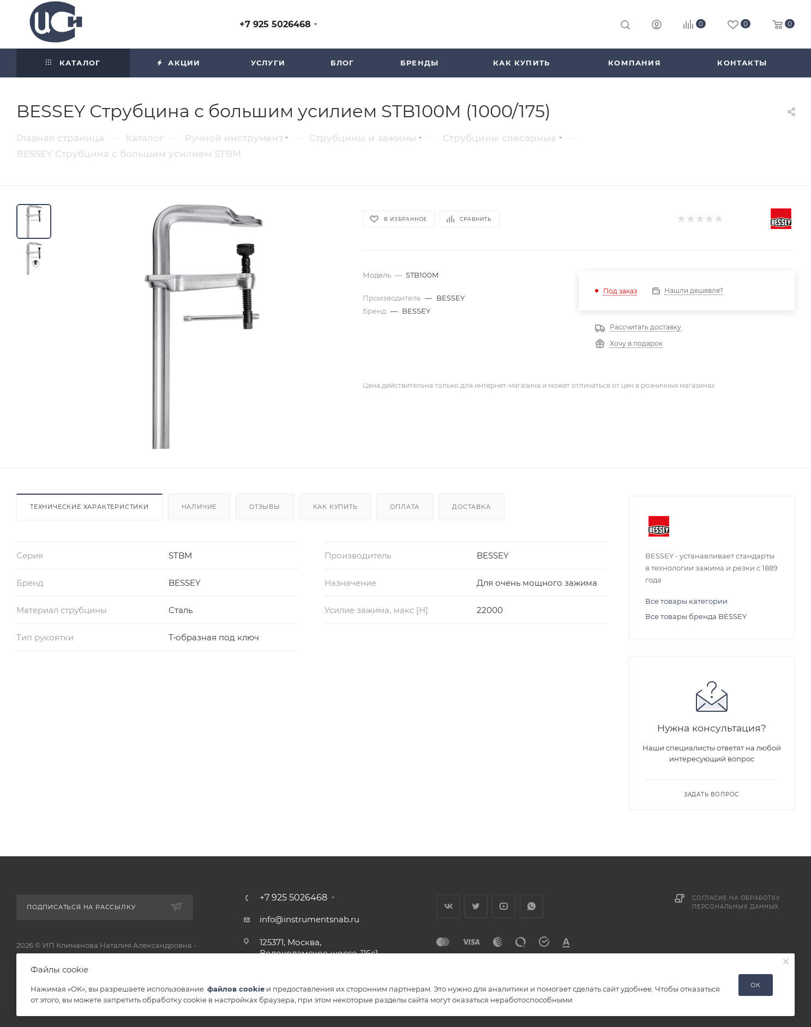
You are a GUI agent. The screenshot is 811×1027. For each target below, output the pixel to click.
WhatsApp (531, 906)
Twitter (476, 906)
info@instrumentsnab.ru (309, 919)
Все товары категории (686, 601)
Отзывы (264, 507)
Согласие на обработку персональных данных (736, 902)
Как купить (335, 507)
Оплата (404, 507)
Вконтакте (448, 906)
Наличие (199, 507)
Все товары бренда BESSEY (696, 616)
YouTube (503, 906)
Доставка (471, 507)
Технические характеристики (89, 507)
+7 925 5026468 (275, 24)
